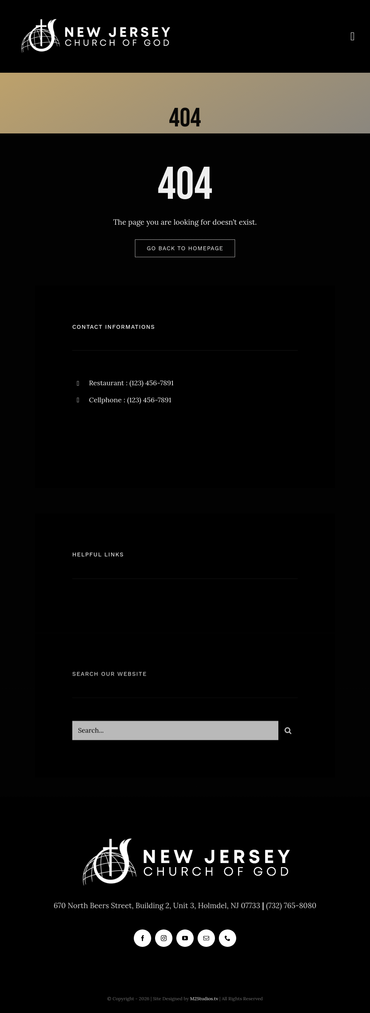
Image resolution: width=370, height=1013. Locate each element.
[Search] (288, 732)
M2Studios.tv (204, 998)
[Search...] (175, 732)
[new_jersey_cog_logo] (95, 19)
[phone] (227, 938)
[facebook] (81, 436)
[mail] (206, 938)
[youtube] (185, 938)
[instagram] (123, 436)
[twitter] (102, 436)
